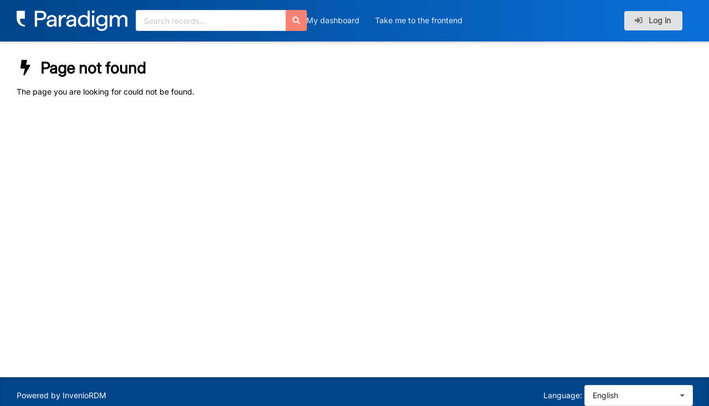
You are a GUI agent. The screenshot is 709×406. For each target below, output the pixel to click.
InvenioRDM (84, 395)
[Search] (296, 20)
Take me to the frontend (419, 20)
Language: (562, 395)
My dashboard (332, 20)
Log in (652, 20)
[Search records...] (211, 20)
